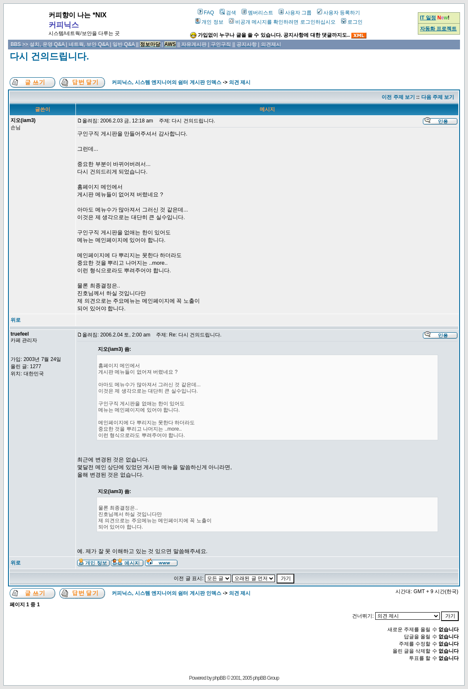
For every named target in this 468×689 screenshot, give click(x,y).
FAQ (206, 13)
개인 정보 (209, 22)
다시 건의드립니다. (49, 56)
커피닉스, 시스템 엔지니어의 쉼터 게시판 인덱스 (166, 82)
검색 (228, 13)
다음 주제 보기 (438, 97)
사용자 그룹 (295, 13)
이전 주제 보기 (398, 97)
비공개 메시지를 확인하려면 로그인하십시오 (282, 22)
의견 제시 (239, 82)
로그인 (352, 22)
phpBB (219, 678)
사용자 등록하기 (338, 13)
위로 (16, 320)
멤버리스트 (257, 13)
